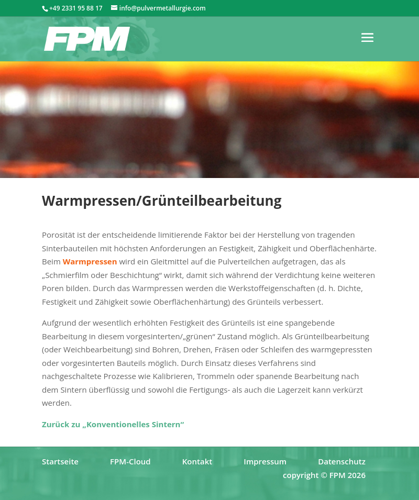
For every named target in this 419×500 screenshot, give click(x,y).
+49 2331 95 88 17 (76, 8)
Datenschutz (342, 461)
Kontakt (197, 461)
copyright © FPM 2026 (324, 475)
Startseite (60, 461)
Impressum (265, 461)
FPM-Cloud (130, 461)
